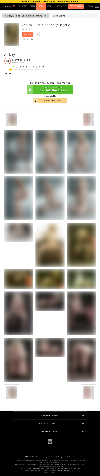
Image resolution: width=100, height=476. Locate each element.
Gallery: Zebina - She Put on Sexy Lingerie (25, 15)
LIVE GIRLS (61, 6)
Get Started (76, 6)
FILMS (32, 6)
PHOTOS (41, 6)
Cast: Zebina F (60, 15)
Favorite (27, 34)
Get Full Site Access (49, 89)
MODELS (51, 6)
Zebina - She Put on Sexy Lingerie (46, 25)
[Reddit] (50, 441)
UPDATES (23, 6)
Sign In (90, 6)
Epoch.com (77, 468)
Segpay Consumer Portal (66, 470)
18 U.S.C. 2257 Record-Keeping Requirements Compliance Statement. (50, 457)
